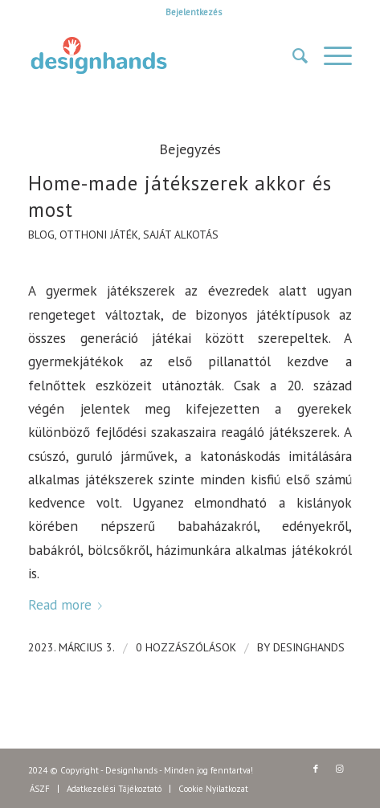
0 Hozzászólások (186, 647)
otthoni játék (98, 234)
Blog (41, 234)
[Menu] (330, 55)
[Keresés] (292, 55)
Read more (68, 604)
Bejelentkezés (193, 12)
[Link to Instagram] (340, 769)
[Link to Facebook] (316, 769)
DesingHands (309, 647)
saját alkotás (181, 234)
